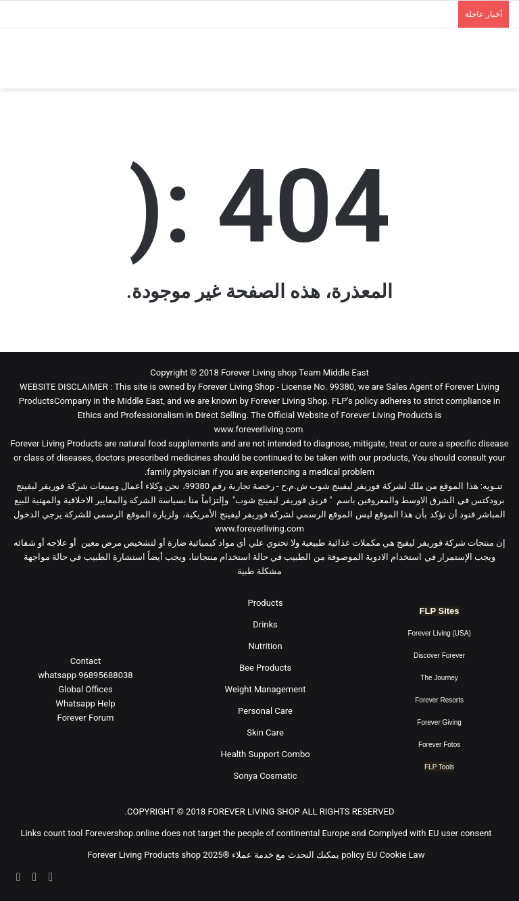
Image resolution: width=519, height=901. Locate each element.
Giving (452, 722)
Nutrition (265, 646)
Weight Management (265, 689)
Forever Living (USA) (438, 633)
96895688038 (85, 675)
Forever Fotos (439, 744)
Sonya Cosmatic (265, 776)
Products (264, 603)
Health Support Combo (265, 754)
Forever (428, 722)
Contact (85, 661)
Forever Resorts (439, 700)
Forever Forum (85, 718)
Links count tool (51, 833)
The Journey (439, 677)
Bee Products (265, 668)
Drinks (265, 624)
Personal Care (265, 711)
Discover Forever (439, 655)
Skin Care (265, 732)
